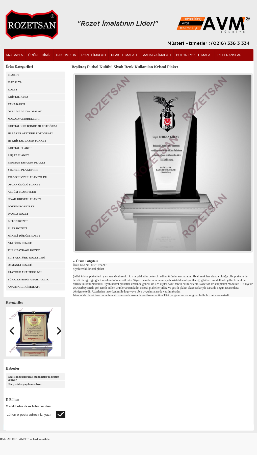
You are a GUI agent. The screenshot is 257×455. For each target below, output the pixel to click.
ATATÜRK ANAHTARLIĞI (25, 272)
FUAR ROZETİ (17, 228)
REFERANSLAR (229, 55)
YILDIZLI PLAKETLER (23, 169)
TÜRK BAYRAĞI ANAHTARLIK (28, 279)
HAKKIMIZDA (66, 55)
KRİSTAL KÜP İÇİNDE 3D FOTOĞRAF (33, 125)
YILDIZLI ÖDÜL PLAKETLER (27, 177)
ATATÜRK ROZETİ (20, 242)
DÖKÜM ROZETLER (21, 206)
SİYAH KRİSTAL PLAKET (24, 199)
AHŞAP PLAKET (18, 155)
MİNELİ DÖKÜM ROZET (24, 235)
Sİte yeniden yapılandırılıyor (25, 383)
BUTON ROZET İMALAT (194, 55)
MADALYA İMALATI (156, 55)
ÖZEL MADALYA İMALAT (25, 111)
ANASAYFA (14, 55)
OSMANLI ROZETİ (20, 264)
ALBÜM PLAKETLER (22, 191)
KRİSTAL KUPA (18, 96)
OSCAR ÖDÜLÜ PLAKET (24, 184)
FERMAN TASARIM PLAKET (27, 162)
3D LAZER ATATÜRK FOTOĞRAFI (30, 133)
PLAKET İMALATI (124, 55)
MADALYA (15, 82)
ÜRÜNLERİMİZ (39, 55)
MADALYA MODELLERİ (24, 118)
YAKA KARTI (16, 104)
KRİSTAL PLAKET (20, 147)
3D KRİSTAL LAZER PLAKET (27, 140)
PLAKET (13, 74)
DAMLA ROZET (18, 213)
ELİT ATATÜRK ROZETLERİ (26, 257)
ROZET (13, 89)
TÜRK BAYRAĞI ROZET (24, 250)
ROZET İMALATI (93, 55)
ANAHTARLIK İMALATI (24, 286)
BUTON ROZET (18, 220)
